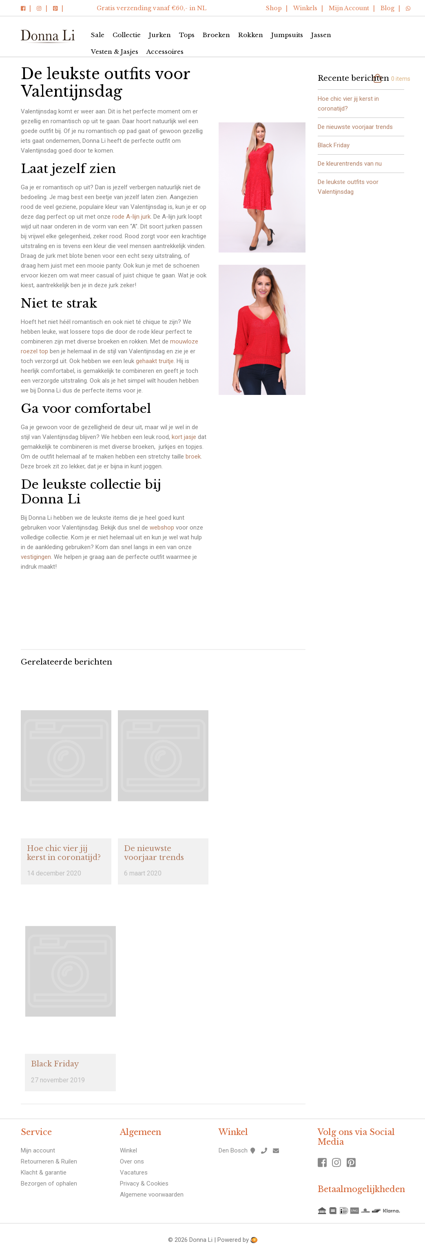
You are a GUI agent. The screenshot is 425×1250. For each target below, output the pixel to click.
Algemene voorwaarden (152, 1194)
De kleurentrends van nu (350, 163)
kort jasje (184, 437)
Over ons (132, 1161)
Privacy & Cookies (144, 1183)
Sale (97, 35)
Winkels (305, 8)
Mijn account (38, 1150)
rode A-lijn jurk (131, 216)
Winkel (128, 1150)
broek (193, 456)
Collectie (127, 35)
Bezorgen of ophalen (49, 1183)
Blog (387, 8)
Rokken (250, 35)
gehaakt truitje (155, 361)
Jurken (160, 35)
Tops (187, 35)
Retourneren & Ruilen (49, 1161)
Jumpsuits (287, 35)
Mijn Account (349, 8)
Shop (274, 8)
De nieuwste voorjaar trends (154, 853)
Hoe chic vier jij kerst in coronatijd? (64, 853)
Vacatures (134, 1172)
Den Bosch (233, 1150)
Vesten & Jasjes (114, 51)
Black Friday (55, 1063)
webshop (162, 527)
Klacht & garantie (43, 1172)
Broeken (216, 35)
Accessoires (165, 51)
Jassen (321, 35)
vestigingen (36, 557)
